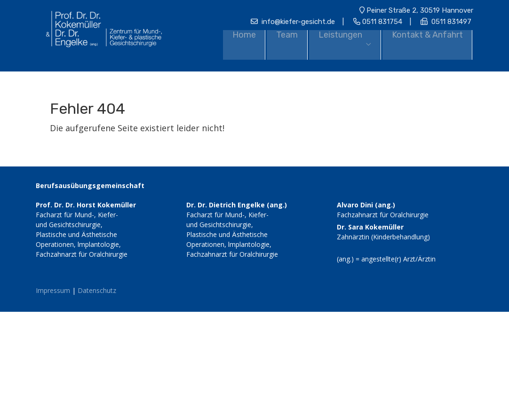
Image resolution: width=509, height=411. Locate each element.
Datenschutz (97, 289)
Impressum (53, 289)
